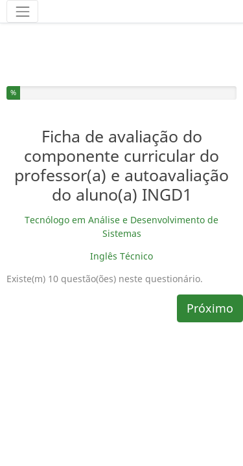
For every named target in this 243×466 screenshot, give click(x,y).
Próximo (210, 273)
